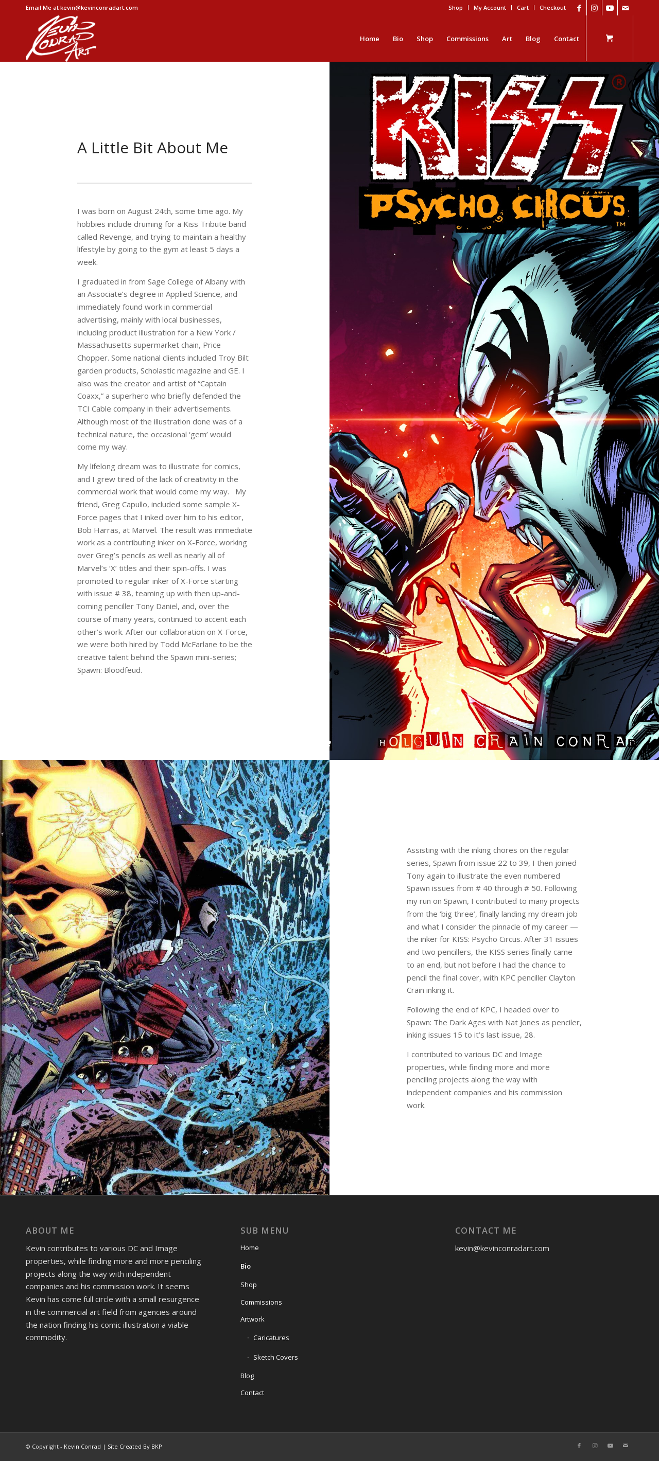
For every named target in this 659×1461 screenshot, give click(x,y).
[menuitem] (456, 7)
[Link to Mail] (625, 7)
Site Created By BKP (135, 1446)
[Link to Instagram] (594, 7)
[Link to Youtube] (609, 7)
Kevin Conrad (82, 1446)
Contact (252, 1392)
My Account (490, 7)
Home (249, 1247)
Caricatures (271, 1337)
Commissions (261, 1302)
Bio (245, 1266)
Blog (247, 1375)
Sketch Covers (275, 1357)
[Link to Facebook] (578, 7)
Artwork (252, 1319)
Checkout (553, 7)
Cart (523, 7)
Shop (455, 7)
